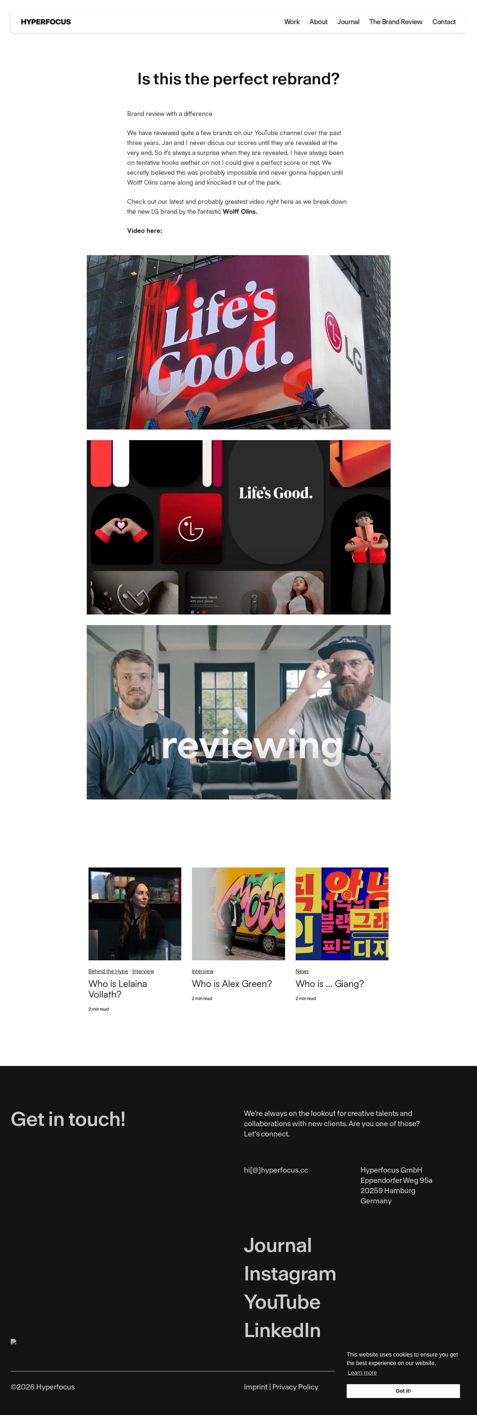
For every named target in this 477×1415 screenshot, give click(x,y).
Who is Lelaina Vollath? (118, 989)
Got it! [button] (403, 1391)
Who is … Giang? (330, 983)
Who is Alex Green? (232, 983)
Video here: (144, 230)
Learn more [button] (362, 1373)
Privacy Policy (295, 1386)
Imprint (256, 1386)
